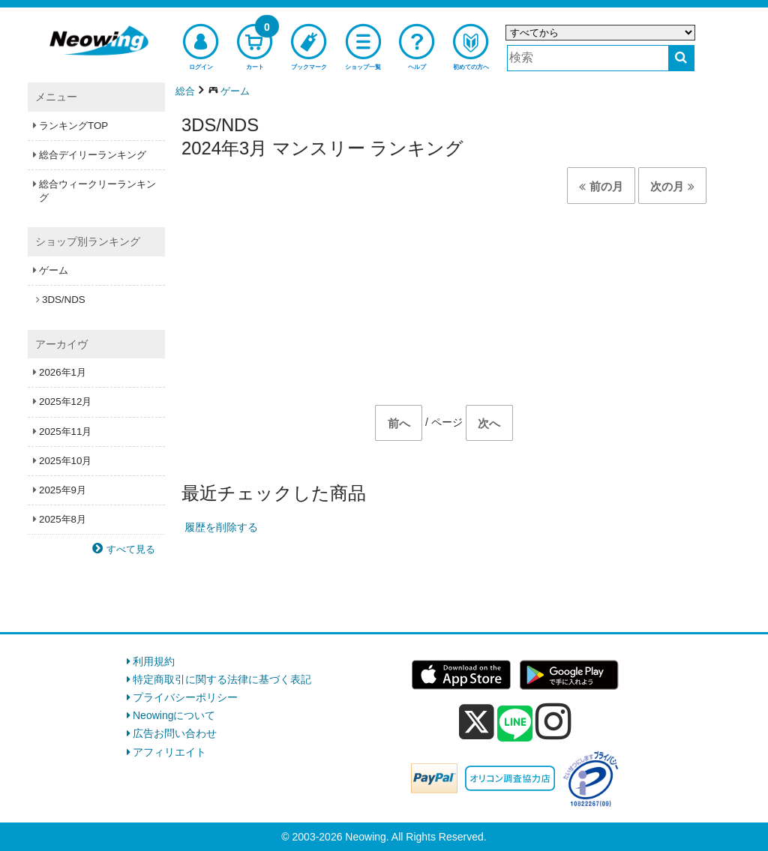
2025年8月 (62, 519)
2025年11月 (65, 431)
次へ (489, 423)
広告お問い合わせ (175, 733)
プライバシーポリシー (185, 697)
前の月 (600, 186)
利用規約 (154, 661)
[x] (476, 722)
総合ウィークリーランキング (97, 190)
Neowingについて (174, 715)
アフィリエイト (169, 752)
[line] (515, 724)
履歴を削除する (221, 527)
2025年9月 (62, 490)
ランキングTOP (73, 125)
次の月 (672, 186)
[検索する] (681, 58)
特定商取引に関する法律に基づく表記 (222, 679)
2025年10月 (65, 460)
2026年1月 (62, 372)
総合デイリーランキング (92, 154)
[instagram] (554, 721)
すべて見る (130, 549)
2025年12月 (65, 401)
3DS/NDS (64, 299)
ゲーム (53, 270)
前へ (399, 423)
